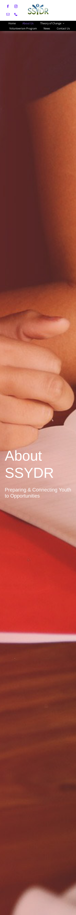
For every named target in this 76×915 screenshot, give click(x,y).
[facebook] (8, 6)
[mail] (8, 14)
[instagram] (16, 6)
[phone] (16, 14)
